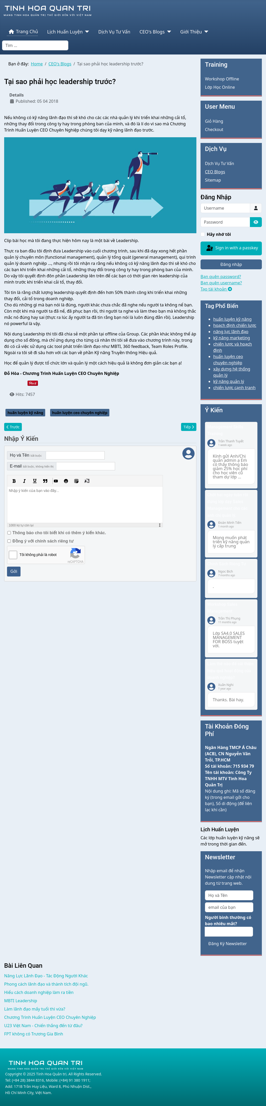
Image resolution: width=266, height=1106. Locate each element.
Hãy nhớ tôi (219, 234)
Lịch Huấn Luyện (65, 32)
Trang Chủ (22, 31)
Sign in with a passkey (231, 248)
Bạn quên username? (221, 283)
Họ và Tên (26, 455)
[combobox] (35, 45)
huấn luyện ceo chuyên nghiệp (80, 412)
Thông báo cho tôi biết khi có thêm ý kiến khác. (59, 533)
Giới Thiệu (191, 32)
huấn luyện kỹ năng (25, 412)
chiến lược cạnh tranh (234, 387)
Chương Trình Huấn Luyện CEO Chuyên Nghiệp (50, 1017)
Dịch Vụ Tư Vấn (114, 32)
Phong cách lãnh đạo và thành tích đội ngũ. (46, 984)
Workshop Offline (222, 79)
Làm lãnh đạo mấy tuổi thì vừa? (34, 1009)
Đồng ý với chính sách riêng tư (43, 541)
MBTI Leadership (20, 1001)
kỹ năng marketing (231, 338)
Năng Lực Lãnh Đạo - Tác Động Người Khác (46, 976)
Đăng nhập (231, 264)
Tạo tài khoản (216, 289)
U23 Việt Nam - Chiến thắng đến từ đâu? (43, 1025)
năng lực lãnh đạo (230, 331)
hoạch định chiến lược (234, 325)
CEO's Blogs (152, 32)
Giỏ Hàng (214, 121)
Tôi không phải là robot (38, 555)
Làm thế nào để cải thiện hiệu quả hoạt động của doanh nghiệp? (230, 670)
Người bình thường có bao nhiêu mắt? (228, 920)
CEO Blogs (215, 172)
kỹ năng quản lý (228, 381)
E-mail (32, 466)
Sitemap (213, 180)
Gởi (13, 571)
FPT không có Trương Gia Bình (33, 1034)
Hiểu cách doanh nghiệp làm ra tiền (39, 992)
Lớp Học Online (220, 87)
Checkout (214, 129)
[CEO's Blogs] (168, 31)
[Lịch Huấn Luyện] (86, 31)
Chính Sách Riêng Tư (226, 563)
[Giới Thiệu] (205, 31)
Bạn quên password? (221, 276)
